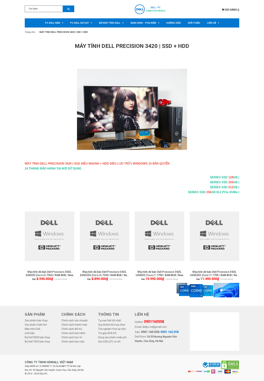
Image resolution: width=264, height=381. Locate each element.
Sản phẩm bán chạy (36, 320)
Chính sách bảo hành (73, 333)
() (230, 9)
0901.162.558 (170, 332)
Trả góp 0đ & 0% (107, 333)
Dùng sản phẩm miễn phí (112, 337)
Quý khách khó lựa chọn (111, 324)
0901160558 (154, 321)
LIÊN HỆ (142, 314)
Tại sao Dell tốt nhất (109, 320)
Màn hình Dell (32, 328)
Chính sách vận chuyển (74, 320)
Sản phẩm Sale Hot (36, 324)
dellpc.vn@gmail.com (154, 326)
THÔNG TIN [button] (108, 314)
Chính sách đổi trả (71, 328)
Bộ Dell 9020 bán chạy (37, 337)
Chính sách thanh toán (74, 324)
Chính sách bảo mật (72, 341)
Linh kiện (30, 333)
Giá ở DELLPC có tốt (109, 341)
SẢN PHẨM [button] (35, 314)
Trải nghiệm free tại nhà (112, 328)
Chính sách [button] (73, 314)
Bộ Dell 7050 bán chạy (37, 341)
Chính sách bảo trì (71, 337)
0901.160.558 (150, 332)
